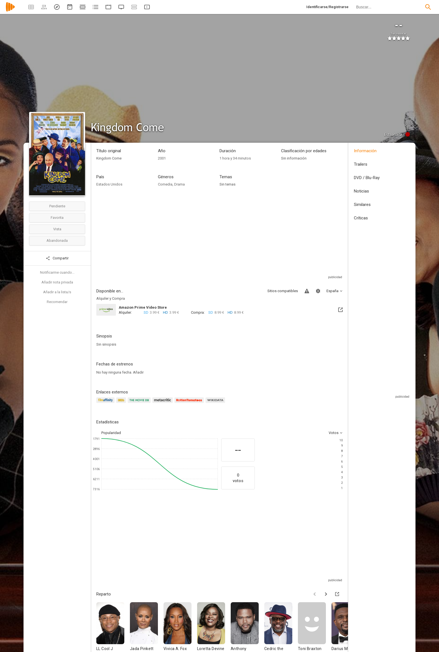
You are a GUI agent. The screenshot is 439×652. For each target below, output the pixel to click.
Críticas (361, 218)
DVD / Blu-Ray (367, 177)
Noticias (361, 191)
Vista (57, 229)
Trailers (360, 164)
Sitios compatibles (282, 291)
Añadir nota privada (57, 282)
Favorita (57, 217)
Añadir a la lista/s (57, 292)
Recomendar (57, 302)
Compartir (57, 258)
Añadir (138, 372)
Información (365, 150)
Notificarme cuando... (57, 272)
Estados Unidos (109, 184)
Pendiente (57, 206)
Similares (362, 204)
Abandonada (57, 240)
